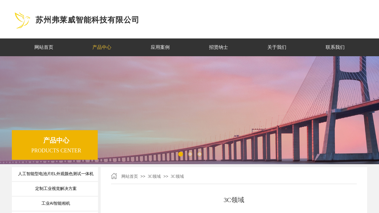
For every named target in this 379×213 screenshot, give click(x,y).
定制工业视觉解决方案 (56, 188)
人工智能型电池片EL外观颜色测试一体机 (56, 173)
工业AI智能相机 (55, 203)
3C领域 (154, 176)
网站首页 (129, 176)
